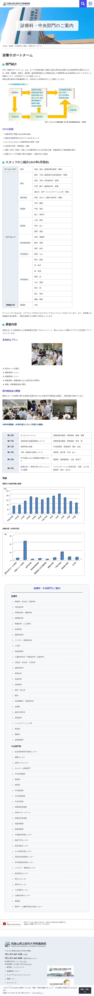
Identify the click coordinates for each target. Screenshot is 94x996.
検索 (83, 3)
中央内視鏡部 (20, 774)
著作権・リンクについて (15, 967)
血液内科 (18, 629)
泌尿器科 (18, 684)
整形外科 (18, 673)
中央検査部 (19, 790)
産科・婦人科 (20, 690)
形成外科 (18, 679)
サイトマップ (11, 983)
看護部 (17, 901)
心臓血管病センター (22, 895)
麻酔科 (17, 734)
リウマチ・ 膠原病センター (25, 868)
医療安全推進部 (21, 818)
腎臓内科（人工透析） (23, 624)
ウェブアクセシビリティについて (19, 975)
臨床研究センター (22, 873)
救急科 (17, 729)
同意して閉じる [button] (85, 991)
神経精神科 (19, 651)
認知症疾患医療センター (24, 857)
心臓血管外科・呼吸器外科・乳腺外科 (29, 657)
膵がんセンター (21, 879)
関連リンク (11, 979)
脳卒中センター (21, 884)
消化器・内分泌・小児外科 (25, 662)
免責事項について (13, 971)
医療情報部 (19, 829)
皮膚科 (17, 707)
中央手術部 (19, 801)
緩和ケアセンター (22, 763)
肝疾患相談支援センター (24, 862)
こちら (24, 961)
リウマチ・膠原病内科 (23, 640)
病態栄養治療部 (21, 807)
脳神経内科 (19, 635)
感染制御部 (19, 824)
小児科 (17, 646)
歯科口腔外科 (20, 712)
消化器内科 (19, 607)
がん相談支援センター (23, 851)
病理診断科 (19, 740)
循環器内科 (19, 618)
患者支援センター (22, 846)
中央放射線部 (20, 796)
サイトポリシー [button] (37, 993)
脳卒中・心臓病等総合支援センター (28, 907)
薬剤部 (17, 785)
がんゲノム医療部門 (22, 768)
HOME (5, 46)
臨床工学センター (22, 840)
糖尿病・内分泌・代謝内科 (25, 601)
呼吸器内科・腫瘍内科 (23, 613)
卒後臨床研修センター (23, 835)
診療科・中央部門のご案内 (18, 46)
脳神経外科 (19, 668)
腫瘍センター (20, 757)
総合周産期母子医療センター (26, 752)
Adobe (26, 924)
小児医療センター (22, 890)
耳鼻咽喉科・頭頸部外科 (24, 701)
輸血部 (17, 779)
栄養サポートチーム (35, 46)
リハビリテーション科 (23, 723)
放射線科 (18, 718)
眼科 (16, 695)
